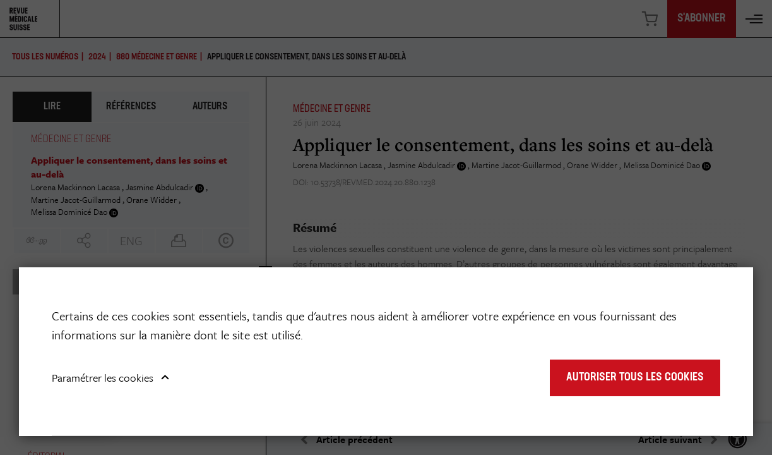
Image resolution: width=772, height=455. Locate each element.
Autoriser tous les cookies (635, 378)
